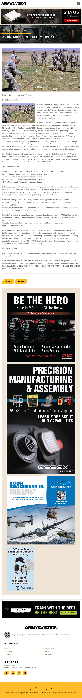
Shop (9, 655)
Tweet (21, 281)
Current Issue (50, 648)
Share (9, 281)
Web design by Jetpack (48, 689)
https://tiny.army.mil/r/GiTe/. (12, 225)
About (47, 651)
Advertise (48, 655)
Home (9, 648)
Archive (9, 651)
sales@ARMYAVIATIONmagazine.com (23, 667)
